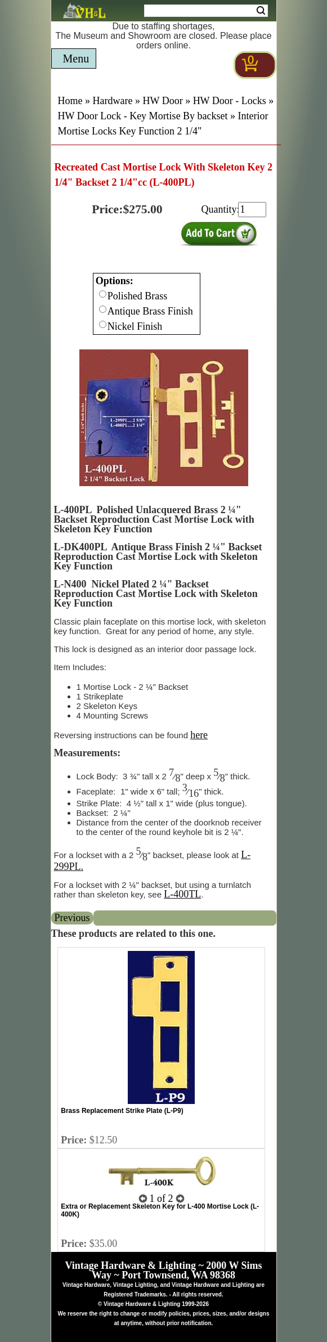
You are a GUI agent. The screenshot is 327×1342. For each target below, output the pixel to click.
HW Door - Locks (229, 100)
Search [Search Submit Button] (261, 11)
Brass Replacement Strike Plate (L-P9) (122, 1111)
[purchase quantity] (252, 209)
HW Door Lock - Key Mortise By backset (143, 116)
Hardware (113, 100)
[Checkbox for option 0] (102, 294)
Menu (76, 58)
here (199, 734)
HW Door (162, 100)
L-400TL (182, 894)
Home (70, 100)
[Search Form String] (206, 11)
